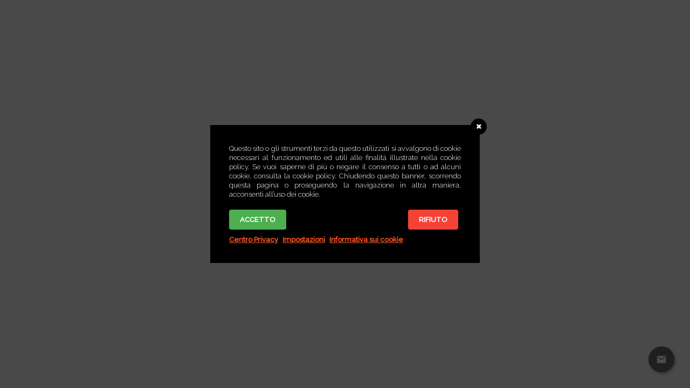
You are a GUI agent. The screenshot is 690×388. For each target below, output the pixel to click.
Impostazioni (303, 239)
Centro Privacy (253, 239)
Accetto (257, 220)
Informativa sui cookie (366, 239)
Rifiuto (433, 220)
